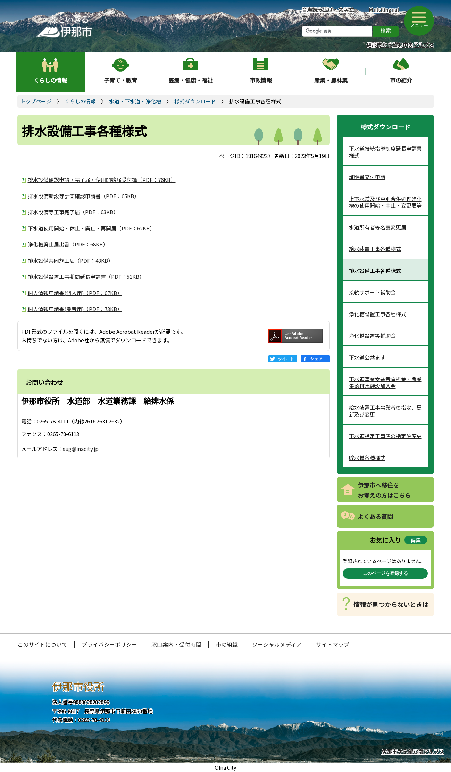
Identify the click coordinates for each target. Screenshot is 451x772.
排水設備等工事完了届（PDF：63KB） (73, 212)
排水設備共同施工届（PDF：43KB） (70, 260)
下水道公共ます (367, 357)
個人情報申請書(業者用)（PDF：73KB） (75, 308)
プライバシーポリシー (109, 644)
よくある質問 (375, 516)
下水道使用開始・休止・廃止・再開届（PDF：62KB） (91, 228)
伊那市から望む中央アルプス (400, 44)
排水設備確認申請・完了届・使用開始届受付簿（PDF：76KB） (102, 179)
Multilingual (384, 9)
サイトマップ (332, 644)
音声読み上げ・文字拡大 (328, 13)
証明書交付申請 (367, 177)
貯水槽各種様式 (367, 457)
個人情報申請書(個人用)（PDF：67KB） (75, 292)
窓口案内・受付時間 (176, 644)
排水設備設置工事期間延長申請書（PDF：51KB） (86, 276)
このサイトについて (42, 644)
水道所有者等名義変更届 (377, 227)
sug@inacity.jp (81, 448)
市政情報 (261, 80)
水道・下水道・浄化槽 (135, 101)
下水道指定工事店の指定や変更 (385, 435)
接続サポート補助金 (372, 292)
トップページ (35, 101)
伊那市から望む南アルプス (413, 751)
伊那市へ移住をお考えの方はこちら (384, 490)
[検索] (337, 31)
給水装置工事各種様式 (375, 248)
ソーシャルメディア (277, 644)
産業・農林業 (331, 80)
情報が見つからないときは (390, 604)
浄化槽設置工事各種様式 (377, 314)
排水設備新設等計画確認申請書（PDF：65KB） (83, 196)
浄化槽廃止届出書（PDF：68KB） (68, 244)
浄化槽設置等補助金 (372, 335)
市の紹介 (401, 80)
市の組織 (227, 644)
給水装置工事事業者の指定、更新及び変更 (385, 411)
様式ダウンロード (195, 101)
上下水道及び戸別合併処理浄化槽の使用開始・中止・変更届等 (385, 202)
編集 (415, 540)
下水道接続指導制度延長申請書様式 (385, 152)
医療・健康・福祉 (190, 80)
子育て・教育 (120, 80)
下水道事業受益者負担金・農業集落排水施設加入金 (385, 382)
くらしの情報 (50, 80)
